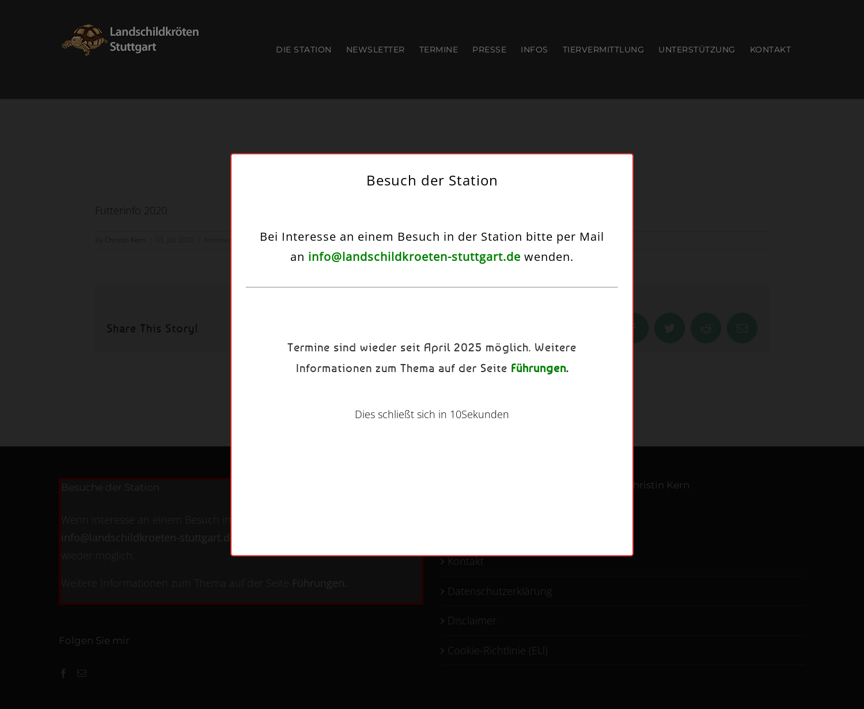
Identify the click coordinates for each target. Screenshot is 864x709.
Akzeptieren (334, 400)
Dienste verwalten (326, 369)
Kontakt (498, 429)
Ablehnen (424, 400)
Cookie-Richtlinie (380, 429)
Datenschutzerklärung (446, 429)
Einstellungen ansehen (522, 400)
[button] (566, 279)
